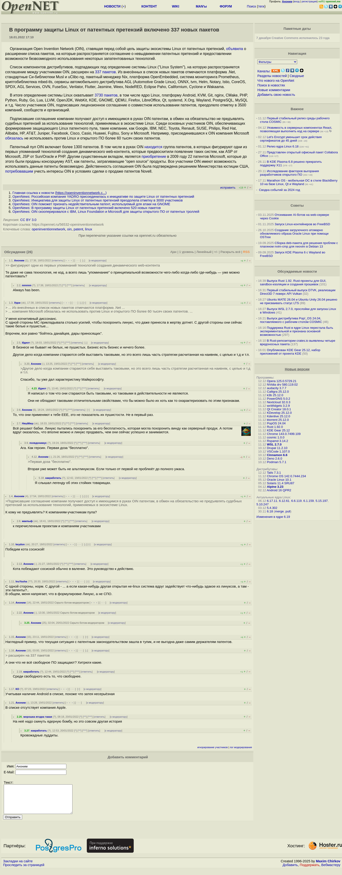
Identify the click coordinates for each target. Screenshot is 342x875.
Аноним (19, 260)
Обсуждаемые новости (297, 271)
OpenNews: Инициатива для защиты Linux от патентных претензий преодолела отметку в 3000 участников (97, 200)
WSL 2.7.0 (274, 444)
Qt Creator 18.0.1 (279, 409)
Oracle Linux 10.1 (279, 479)
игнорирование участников (212, 747)
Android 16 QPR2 (279, 490)
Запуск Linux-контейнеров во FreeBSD (302, 224)
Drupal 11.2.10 (277, 448)
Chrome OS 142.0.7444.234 (286, 476)
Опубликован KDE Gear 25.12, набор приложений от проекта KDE (290, 351)
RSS (246, 252)
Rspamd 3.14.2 (277, 441)
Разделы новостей (272, 76)
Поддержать (309, 870)
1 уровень (186, 252)
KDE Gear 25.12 (278, 430)
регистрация (309, 1)
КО (17, 689)
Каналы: (263, 71)
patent (78, 229)
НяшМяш (27, 423)
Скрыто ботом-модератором (71, 602)
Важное (297, 109)
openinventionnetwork (48, 229)
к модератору (97, 260)
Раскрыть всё (230, 252)
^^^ (69, 285)
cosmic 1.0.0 (276, 437)
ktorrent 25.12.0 (278, 420)
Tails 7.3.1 (274, 472)
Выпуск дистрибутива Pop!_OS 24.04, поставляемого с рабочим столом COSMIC (291, 320)
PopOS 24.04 (276, 423)
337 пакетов (105, 72)
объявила (234, 49)
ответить (57, 260)
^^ (64, 285)
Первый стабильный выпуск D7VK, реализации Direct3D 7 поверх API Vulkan (297, 291)
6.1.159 (308, 501)
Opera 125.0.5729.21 (281, 381)
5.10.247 (262, 504)
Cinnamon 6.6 (277, 455)
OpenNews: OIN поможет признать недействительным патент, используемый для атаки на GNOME (91, 204)
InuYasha (21, 581)
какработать (53, 477)
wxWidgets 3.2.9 (278, 405)
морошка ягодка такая (37, 716)
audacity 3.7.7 (276, 388)
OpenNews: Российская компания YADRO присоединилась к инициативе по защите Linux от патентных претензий (103, 196)
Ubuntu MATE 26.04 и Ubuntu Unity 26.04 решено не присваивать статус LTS (298, 301)
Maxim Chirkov (328, 867)
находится (153, 147)
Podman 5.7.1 (276, 462)
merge (279, 511)
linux (88, 229)
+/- (216, 252)
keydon (20, 544)
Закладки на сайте (18, 867)
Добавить (290, 870)
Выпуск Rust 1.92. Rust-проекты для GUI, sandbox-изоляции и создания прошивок (293, 282)
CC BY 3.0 (28, 220)
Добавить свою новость (276, 95)
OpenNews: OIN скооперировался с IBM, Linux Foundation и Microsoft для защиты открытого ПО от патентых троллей (105, 211)
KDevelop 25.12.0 (279, 412)
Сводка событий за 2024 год (279, 190)
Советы (297, 205)
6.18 (270, 511)
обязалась (14, 138)
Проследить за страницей (23, 870)
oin (69, 229)
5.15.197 (321, 501)
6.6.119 (296, 501)
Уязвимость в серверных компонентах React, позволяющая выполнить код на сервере (296, 129)
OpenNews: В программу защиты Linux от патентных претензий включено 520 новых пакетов (86, 208)
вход (297, 1)
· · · (77, 260)
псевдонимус (38, 442)
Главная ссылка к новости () (59, 193)
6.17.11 (272, 501)
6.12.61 (284, 501)
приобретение (153, 157)
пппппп (26, 285)
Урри (17, 302)
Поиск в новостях (271, 85)
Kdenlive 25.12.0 (278, 416)
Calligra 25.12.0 (278, 391)
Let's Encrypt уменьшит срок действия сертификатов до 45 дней (291, 138)
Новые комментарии (273, 90)
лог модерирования (241, 747)
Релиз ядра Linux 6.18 (282, 146)
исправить (228, 187)
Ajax (173, 252)
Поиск (251, 6)
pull (287, 511)
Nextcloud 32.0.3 (278, 402)
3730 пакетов (106, 95)
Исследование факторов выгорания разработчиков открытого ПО (289, 172)
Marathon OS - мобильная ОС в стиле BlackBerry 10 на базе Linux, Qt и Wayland (298, 182)
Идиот (26, 342)
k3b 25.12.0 (275, 395)
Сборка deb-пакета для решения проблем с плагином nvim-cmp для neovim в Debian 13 (299, 244)
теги (261, 6)
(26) (30, 252)
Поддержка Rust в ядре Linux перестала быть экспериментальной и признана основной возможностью (296, 331)
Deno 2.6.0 (274, 458)
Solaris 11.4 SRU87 (280, 483)
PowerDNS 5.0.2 (278, 398)
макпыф (27, 521)
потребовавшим (19, 171)
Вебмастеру (330, 870)
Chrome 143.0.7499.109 (284, 434)
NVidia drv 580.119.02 (282, 384)
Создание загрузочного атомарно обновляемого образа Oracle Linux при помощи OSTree (294, 233)
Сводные (297, 76)
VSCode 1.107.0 (278, 451)
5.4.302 (272, 508)
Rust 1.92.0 (275, 427)
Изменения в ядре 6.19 (273, 517)
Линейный (203, 252)
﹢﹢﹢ (69, 260)
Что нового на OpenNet (275, 80)
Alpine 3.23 (275, 486)
